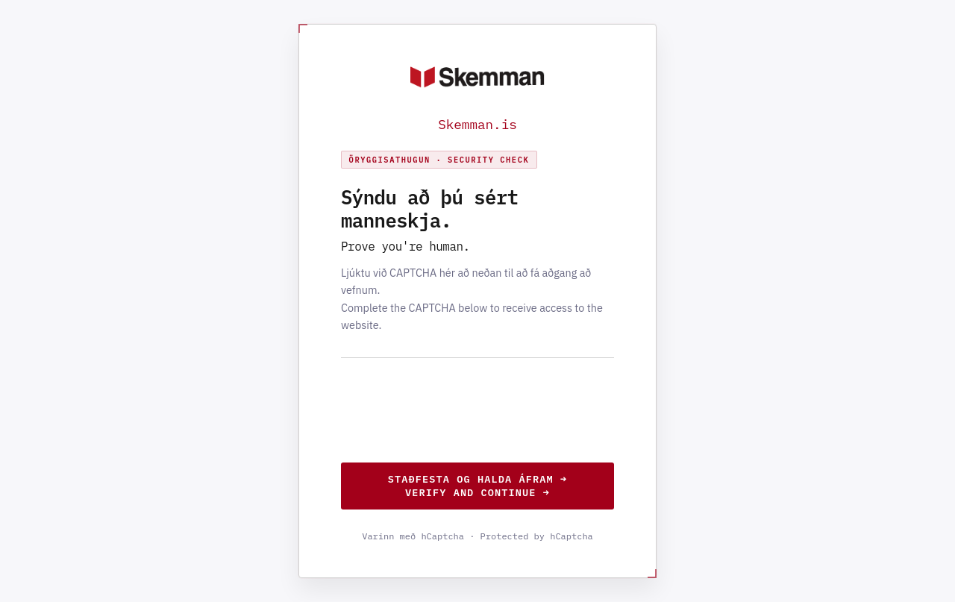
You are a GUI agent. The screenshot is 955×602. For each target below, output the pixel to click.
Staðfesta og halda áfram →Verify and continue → (477, 485)
